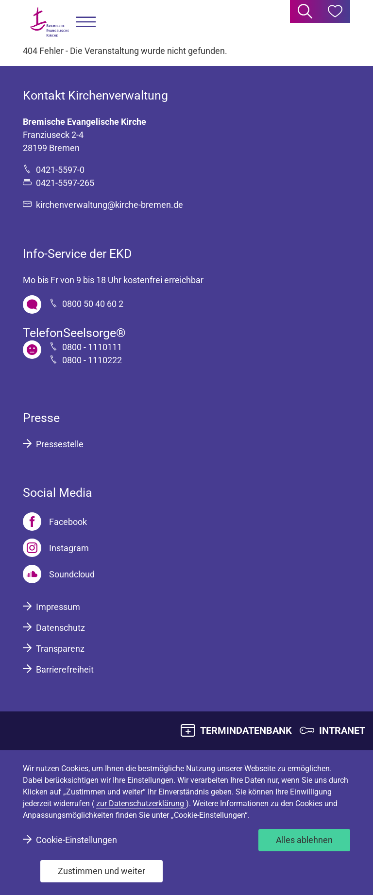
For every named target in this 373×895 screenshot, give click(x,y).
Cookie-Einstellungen (76, 840)
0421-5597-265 (65, 183)
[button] (86, 22)
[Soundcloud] (59, 574)
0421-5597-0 (60, 170)
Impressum (58, 607)
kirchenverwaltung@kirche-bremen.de (109, 205)
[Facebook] (55, 521)
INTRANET (342, 730)
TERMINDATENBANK (246, 730)
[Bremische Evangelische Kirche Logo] (49, 22)
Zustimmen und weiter (101, 871)
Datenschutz (60, 628)
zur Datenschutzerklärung (141, 803)
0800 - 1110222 (92, 360)
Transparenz (60, 648)
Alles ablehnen (304, 840)
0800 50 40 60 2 (92, 304)
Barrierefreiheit (65, 669)
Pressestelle (60, 444)
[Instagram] (56, 548)
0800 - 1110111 (92, 347)
